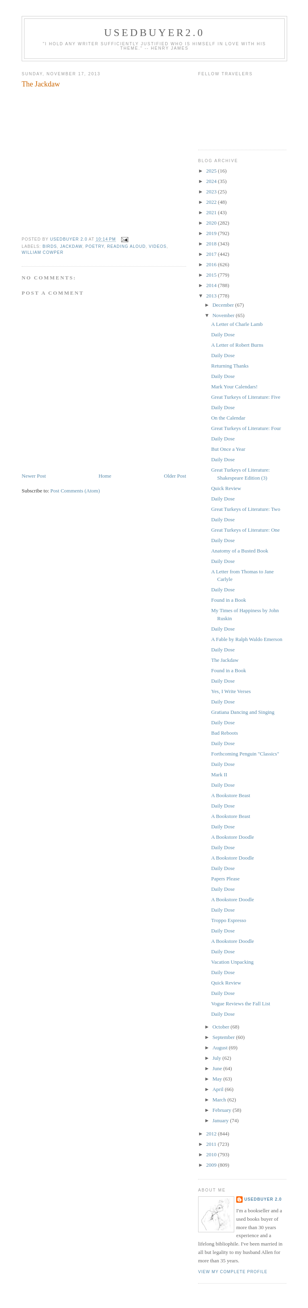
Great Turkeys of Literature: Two (245, 509)
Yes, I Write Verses (231, 691)
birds (50, 246)
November (224, 315)
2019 (212, 233)
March (220, 1100)
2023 (212, 192)
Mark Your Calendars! (234, 387)
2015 (212, 275)
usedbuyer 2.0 (263, 1199)
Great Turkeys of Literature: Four (246, 428)
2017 (212, 254)
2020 (212, 223)
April (219, 1089)
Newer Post (34, 476)
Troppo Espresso (228, 920)
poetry (94, 246)
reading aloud (126, 246)
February (223, 1110)
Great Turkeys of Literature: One (245, 530)
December (224, 305)
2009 (212, 1165)
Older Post (175, 476)
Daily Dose (223, 335)
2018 (212, 244)
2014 (212, 285)
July (218, 1058)
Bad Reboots (224, 733)
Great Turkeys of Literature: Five (245, 397)
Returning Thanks (229, 366)
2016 (212, 264)
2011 (212, 1144)
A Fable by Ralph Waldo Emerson (246, 639)
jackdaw (71, 246)
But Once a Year (228, 449)
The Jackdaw (224, 660)
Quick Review (226, 488)
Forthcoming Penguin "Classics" (245, 754)
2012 (212, 1134)
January (221, 1120)
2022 (212, 202)
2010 (212, 1154)
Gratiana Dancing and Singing (242, 712)
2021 (212, 212)
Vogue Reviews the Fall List (240, 1004)
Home (105, 476)
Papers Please (225, 879)
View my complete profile (232, 1272)
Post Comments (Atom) (75, 491)
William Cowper (42, 252)
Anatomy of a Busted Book (239, 551)
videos (157, 246)
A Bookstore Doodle (232, 837)
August (221, 1048)
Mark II (219, 775)
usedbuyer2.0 (154, 32)
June (218, 1068)
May (218, 1079)
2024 (212, 181)
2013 (212, 296)
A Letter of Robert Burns (237, 345)
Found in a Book (228, 600)
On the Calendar (228, 418)
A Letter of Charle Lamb (237, 324)
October (222, 1027)
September (224, 1037)
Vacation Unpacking (232, 962)
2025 (212, 171)
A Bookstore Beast (230, 795)
